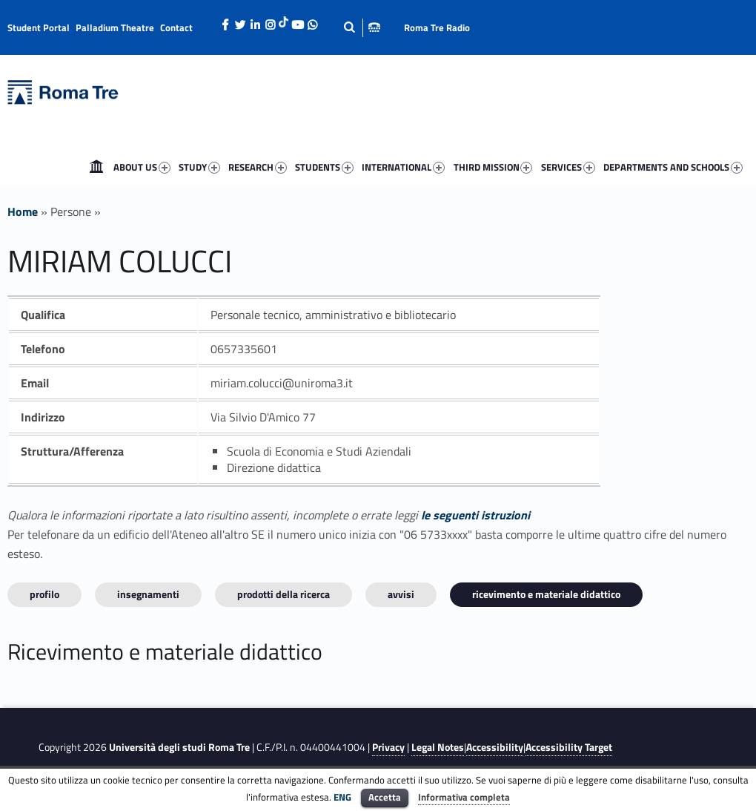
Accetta (384, 796)
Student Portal (38, 27)
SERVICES (568, 167)
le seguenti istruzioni (475, 515)
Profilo (44, 594)
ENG (342, 796)
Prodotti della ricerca (283, 594)
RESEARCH (257, 167)
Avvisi (401, 594)
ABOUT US (141, 167)
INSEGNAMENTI (148, 594)
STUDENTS (324, 167)
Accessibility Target (568, 747)
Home (96, 167)
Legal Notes (437, 747)
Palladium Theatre (115, 27)
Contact (176, 27)
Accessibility (494, 747)
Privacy (388, 747)
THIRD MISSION (493, 167)
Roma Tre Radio (437, 27)
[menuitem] (96, 167)
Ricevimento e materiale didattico (546, 594)
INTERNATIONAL (403, 167)
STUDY (199, 167)
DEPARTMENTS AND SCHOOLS (673, 167)
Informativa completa (464, 796)
